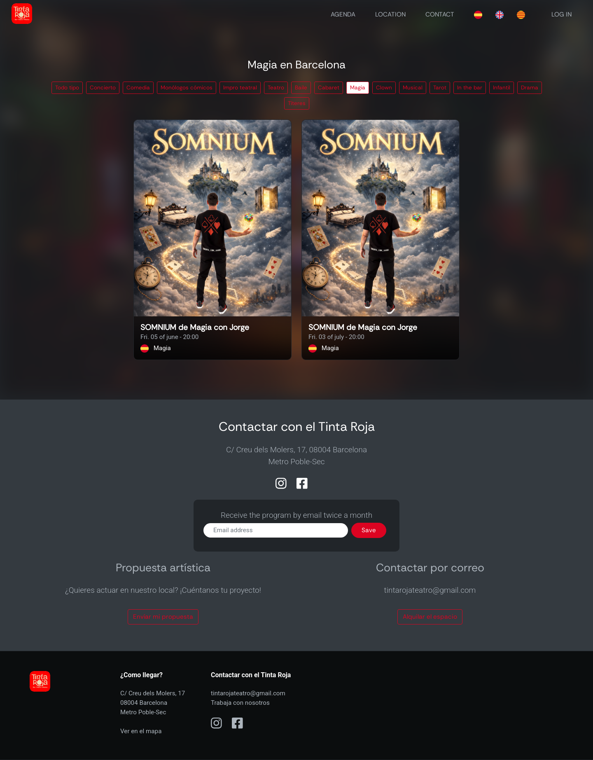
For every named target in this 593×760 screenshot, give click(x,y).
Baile (301, 87)
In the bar (469, 87)
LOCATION (390, 14)
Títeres (297, 103)
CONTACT (439, 14)
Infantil (501, 87)
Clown (384, 87)
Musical (413, 87)
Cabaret (328, 87)
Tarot (439, 87)
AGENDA (343, 14)
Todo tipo (67, 87)
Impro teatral (240, 87)
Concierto (103, 87)
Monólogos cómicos (186, 87)
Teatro (276, 87)
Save (369, 530)
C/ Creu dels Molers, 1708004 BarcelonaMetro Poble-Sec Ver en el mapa (152, 712)
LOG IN (561, 14)
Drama (529, 87)
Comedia (138, 87)
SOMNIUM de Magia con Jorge (194, 327)
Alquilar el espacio (430, 617)
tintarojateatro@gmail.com (248, 693)
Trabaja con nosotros (240, 702)
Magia (357, 87)
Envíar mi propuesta (163, 617)
